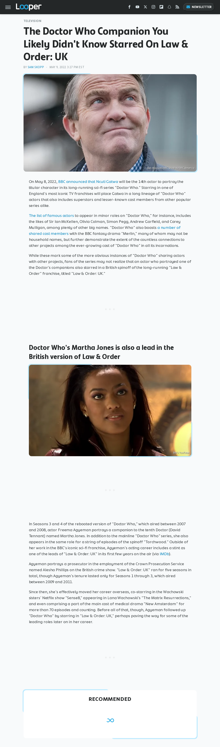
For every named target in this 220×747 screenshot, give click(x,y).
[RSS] (177, 7)
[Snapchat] (169, 7)
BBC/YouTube (181, 452)
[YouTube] (137, 7)
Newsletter (199, 7)
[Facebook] (129, 7)
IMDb (164, 554)
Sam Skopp (36, 67)
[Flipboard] (161, 7)
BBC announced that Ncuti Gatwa (88, 181)
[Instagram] (153, 7)
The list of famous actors (51, 215)
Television (33, 21)
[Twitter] (145, 7)
